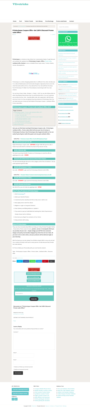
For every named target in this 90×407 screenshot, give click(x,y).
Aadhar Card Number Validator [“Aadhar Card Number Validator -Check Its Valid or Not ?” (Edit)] (66, 392)
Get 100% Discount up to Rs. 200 (23, 113)
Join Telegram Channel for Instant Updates (34, 269)
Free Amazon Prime (63, 113)
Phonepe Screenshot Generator (66, 107)
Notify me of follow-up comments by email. (23, 366)
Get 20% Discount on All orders (23, 121)
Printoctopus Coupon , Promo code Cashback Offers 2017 (28, 112)
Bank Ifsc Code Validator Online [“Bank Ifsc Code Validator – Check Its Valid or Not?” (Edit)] (66, 390)
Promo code (48, 61)
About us (47, 406)
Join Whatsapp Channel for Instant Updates (34, 38)
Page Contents (17, 110)
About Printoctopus (19, 124)
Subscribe (34, 299)
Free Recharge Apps (63, 116)
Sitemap (64, 406)
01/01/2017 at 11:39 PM (18, 314)
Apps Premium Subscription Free (66, 120)
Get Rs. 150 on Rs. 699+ (21, 115)
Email (15, 359)
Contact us (52, 406)
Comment (15, 332)
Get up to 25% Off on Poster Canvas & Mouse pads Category (29, 116)
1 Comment (53, 34)
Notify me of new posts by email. (21, 369)
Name (15, 352)
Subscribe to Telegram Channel (20, 393)
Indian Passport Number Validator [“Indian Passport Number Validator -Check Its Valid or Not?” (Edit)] (66, 393)
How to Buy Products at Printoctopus (23, 123)
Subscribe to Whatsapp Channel (20, 389)
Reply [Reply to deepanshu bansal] (14, 320)
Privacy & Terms (58, 406)
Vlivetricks (20, 4)
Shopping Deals (20, 258)
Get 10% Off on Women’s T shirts (23, 118)
